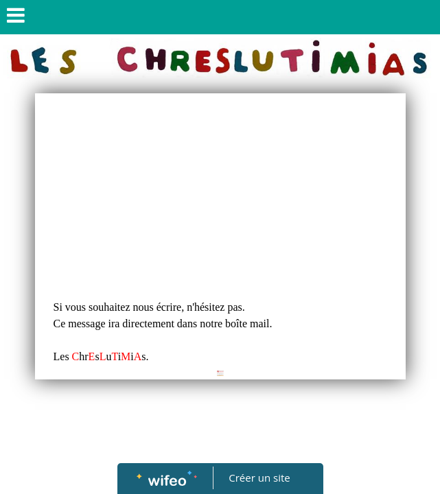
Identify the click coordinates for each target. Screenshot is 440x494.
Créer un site (259, 477)
